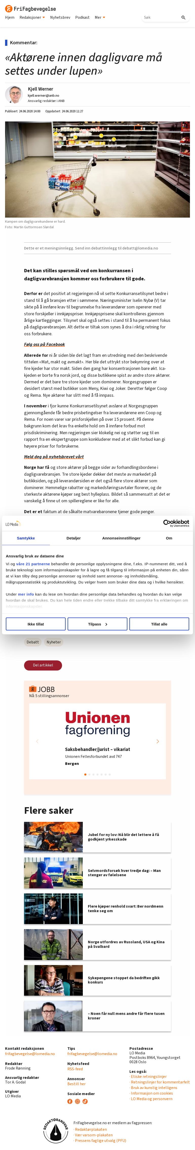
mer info (26, 594)
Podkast (82, 17)
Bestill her (76, 1084)
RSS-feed (75, 1069)
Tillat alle (159, 624)
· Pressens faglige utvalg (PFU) (99, 1140)
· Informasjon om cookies (151, 1093)
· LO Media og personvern (150, 1099)
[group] (97, 741)
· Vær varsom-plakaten (93, 1135)
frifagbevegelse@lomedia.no (30, 1054)
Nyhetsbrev (60, 17)
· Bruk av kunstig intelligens (153, 1088)
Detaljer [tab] (74, 538)
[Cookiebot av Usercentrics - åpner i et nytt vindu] (167, 523)
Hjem (9, 17)
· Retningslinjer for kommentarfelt (159, 1082)
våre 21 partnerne (33, 564)
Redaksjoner (32, 17)
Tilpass (97, 624)
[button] (157, 741)
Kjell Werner (40, 89)
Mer (100, 17)
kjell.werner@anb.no (43, 95)
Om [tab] (169, 538)
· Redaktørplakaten (90, 1129)
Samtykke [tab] (26, 538)
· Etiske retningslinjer (148, 1076)
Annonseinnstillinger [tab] (121, 538)
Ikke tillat (36, 624)
